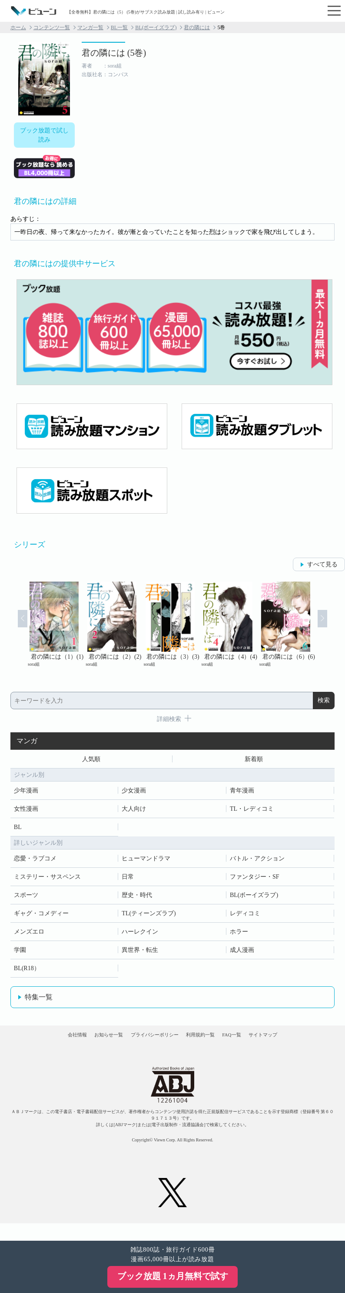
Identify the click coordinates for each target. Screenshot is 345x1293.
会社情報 (33, 1046)
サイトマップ (306, 1046)
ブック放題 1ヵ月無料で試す (172, 1276)
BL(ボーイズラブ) (155, 27)
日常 (128, 880)
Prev (12, 628)
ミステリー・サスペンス (47, 880)
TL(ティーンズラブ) (149, 916)
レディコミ (245, 916)
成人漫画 (242, 953)
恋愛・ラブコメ (35, 861)
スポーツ (26, 898)
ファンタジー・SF (254, 880)
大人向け (134, 812)
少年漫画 (26, 793)
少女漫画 (134, 793)
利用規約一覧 (210, 1046)
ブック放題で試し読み (44, 135)
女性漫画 (26, 812)
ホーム (18, 27)
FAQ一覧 (258, 1046)
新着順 (254, 760)
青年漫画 (242, 793)
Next (333, 628)
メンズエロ (29, 934)
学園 (20, 953)
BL (18, 830)
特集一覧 (39, 1000)
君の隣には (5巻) (114, 53)
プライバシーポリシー (146, 1046)
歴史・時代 (137, 898)
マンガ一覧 (90, 27)
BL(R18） (27, 971)
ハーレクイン (140, 934)
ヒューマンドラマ (146, 861)
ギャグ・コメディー (41, 916)
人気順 (91, 760)
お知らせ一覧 (81, 1046)
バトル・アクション (257, 861)
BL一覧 (119, 27)
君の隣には (197, 27)
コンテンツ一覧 (51, 27)
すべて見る (322, 564)
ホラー (239, 934)
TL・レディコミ (252, 812)
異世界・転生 (140, 953)
